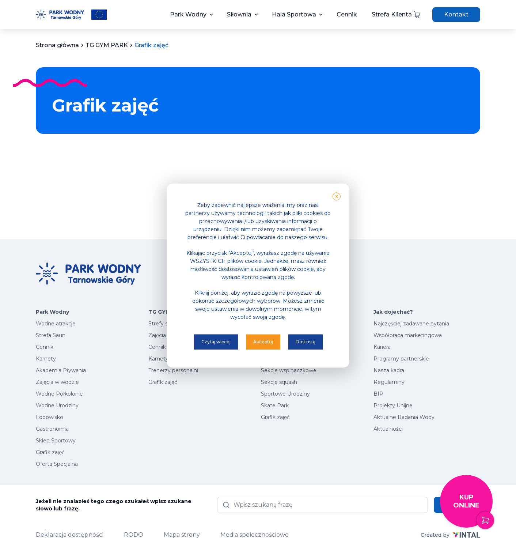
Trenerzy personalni (173, 370)
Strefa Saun (50, 335)
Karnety (46, 358)
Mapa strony (182, 534)
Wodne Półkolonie (59, 393)
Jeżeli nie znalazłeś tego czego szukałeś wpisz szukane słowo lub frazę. (113, 505)
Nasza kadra (388, 370)
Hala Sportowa (294, 14)
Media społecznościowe (254, 534)
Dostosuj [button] (305, 341)
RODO (133, 534)
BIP (378, 393)
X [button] (336, 196)
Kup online (473, 510)
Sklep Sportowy (56, 440)
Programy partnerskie (401, 358)
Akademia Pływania (61, 370)
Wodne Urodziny (57, 405)
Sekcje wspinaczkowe (288, 370)
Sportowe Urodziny (285, 393)
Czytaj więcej (216, 341)
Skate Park (275, 405)
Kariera (382, 347)
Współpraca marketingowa (407, 335)
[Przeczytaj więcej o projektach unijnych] (99, 15)
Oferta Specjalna (57, 464)
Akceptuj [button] (263, 341)
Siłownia (239, 14)
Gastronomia (52, 429)
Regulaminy (389, 382)
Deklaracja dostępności (69, 534)
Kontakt (456, 14)
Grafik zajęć (50, 452)
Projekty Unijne (393, 405)
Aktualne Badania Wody (404, 417)
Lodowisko (49, 417)
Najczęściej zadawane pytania (411, 323)
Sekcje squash (279, 382)
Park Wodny (188, 14)
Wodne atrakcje (56, 323)
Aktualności (388, 429)
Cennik (347, 14)
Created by (450, 535)
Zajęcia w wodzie (57, 382)
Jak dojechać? (393, 312)
